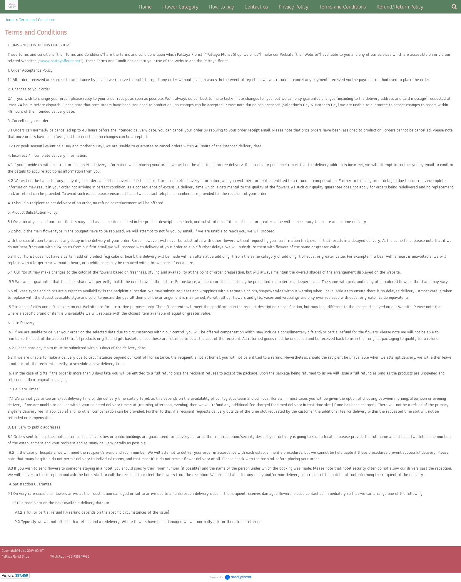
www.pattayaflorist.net (60, 61)
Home (9, 19)
